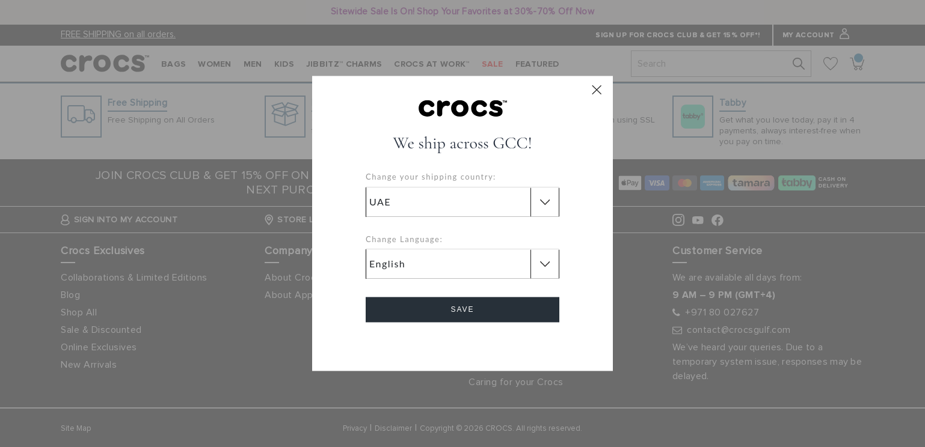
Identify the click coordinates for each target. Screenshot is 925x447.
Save (462, 310)
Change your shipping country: (431, 177)
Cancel (463, 344)
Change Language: (404, 239)
